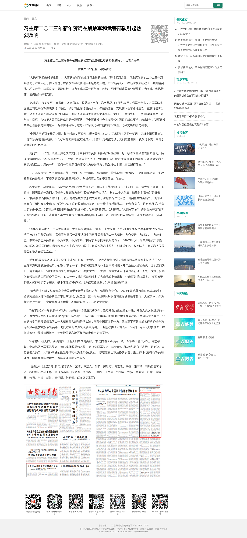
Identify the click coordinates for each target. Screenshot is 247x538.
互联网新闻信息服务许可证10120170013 (130, 525)
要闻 (49, 5)
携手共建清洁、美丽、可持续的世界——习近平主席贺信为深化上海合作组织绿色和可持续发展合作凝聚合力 (200, 45)
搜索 (218, 5)
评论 (59, 5)
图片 (69, 5)
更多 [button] (90, 5)
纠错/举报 (102, 525)
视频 (79, 5)
